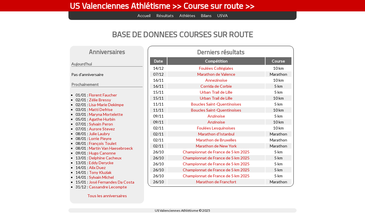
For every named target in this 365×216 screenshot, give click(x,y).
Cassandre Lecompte (108, 186)
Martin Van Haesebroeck (111, 148)
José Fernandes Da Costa (111, 182)
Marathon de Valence (216, 74)
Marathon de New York (216, 145)
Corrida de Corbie (216, 86)
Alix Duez (97, 167)
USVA (222, 15)
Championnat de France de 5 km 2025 (216, 151)
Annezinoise (216, 80)
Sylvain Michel (101, 177)
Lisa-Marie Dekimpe (106, 104)
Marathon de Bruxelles (216, 139)
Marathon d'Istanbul (216, 133)
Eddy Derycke (101, 162)
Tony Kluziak (100, 172)
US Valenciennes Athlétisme (176, 210)
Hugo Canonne (102, 153)
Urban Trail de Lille (216, 92)
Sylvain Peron (101, 124)
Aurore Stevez (102, 128)
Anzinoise (216, 116)
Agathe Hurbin (102, 119)
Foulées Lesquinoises (216, 128)
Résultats (165, 15)
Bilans (206, 15)
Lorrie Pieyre (100, 138)
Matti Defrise (101, 109)
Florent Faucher (103, 94)
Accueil (144, 15)
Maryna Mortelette (106, 114)
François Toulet (103, 143)
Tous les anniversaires (107, 195)
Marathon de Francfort (216, 181)
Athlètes (187, 15)
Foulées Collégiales (216, 68)
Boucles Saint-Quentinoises (216, 104)
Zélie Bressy (100, 99)
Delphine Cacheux (105, 157)
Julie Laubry (99, 133)
